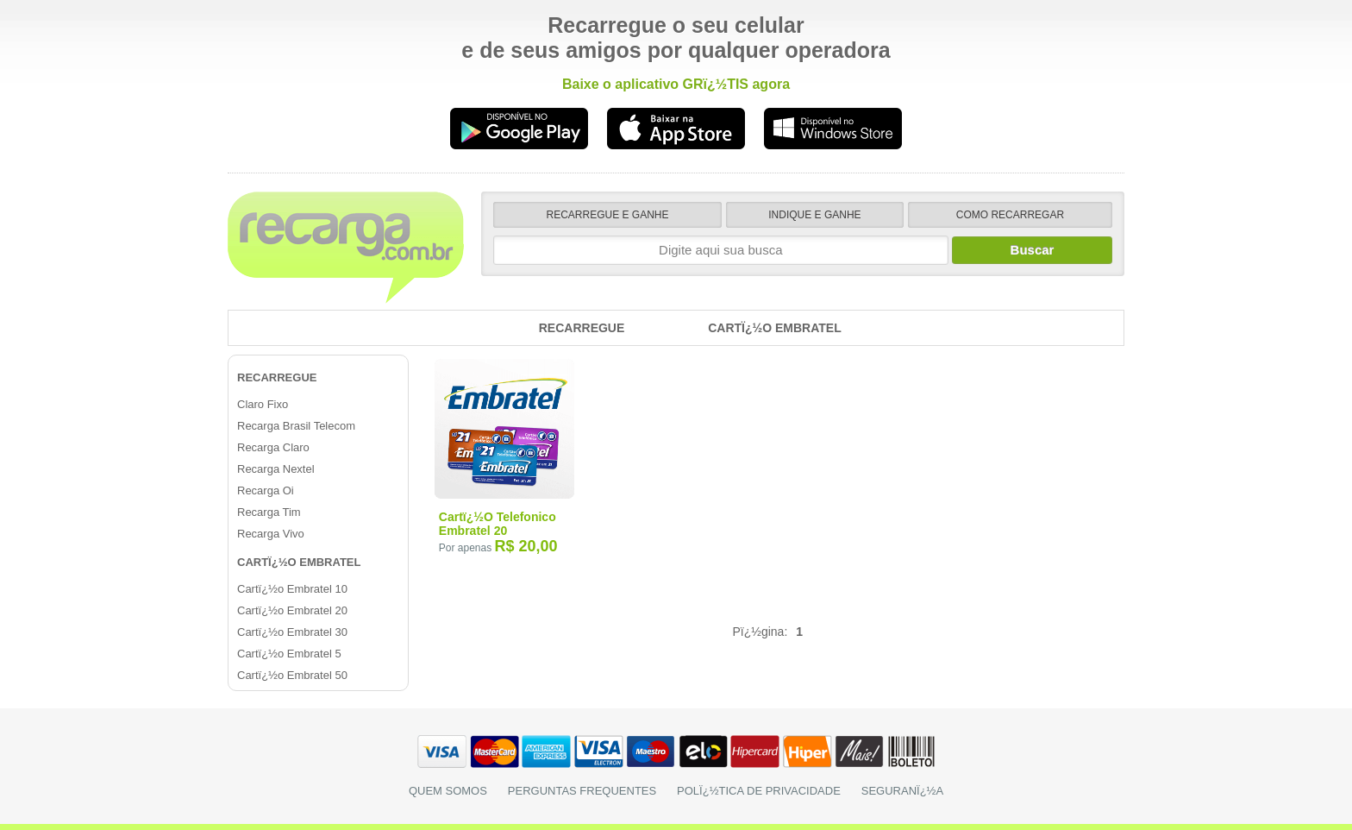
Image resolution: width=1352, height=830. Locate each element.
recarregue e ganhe (608, 215)
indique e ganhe (814, 215)
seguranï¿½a (902, 790)
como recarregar (1010, 215)
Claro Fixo (262, 404)
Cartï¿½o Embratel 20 (292, 610)
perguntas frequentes (582, 790)
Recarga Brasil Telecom (296, 425)
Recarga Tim (269, 512)
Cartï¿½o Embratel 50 (292, 675)
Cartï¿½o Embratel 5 (289, 653)
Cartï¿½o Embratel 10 (292, 588)
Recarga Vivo (270, 533)
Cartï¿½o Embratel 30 (292, 632)
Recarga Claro (273, 447)
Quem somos (448, 790)
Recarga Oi (265, 490)
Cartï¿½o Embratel (775, 328)
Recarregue (582, 328)
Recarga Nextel (276, 468)
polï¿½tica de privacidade (759, 790)
